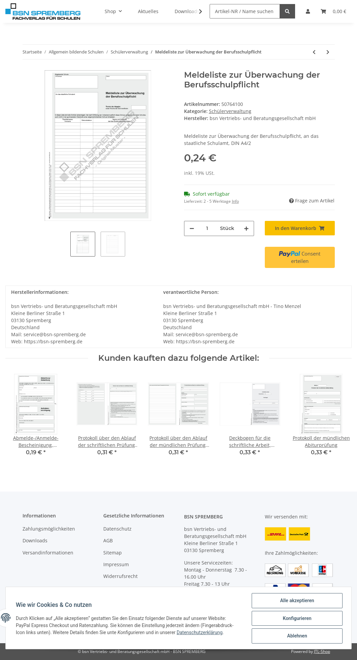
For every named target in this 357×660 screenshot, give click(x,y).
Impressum (116, 564)
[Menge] (207, 228)
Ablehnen (296, 636)
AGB (108, 540)
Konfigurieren (296, 618)
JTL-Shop (322, 651)
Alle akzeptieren (296, 601)
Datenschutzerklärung (200, 632)
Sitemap (112, 552)
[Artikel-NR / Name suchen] (245, 11)
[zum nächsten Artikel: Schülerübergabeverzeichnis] (328, 52)
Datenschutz (117, 529)
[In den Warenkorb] (300, 228)
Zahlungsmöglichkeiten (49, 529)
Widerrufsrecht (120, 576)
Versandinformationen (48, 552)
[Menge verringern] (191, 228)
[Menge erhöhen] (246, 228)
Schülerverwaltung (230, 111)
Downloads (35, 540)
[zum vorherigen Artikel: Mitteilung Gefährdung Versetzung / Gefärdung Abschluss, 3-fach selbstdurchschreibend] (314, 52)
